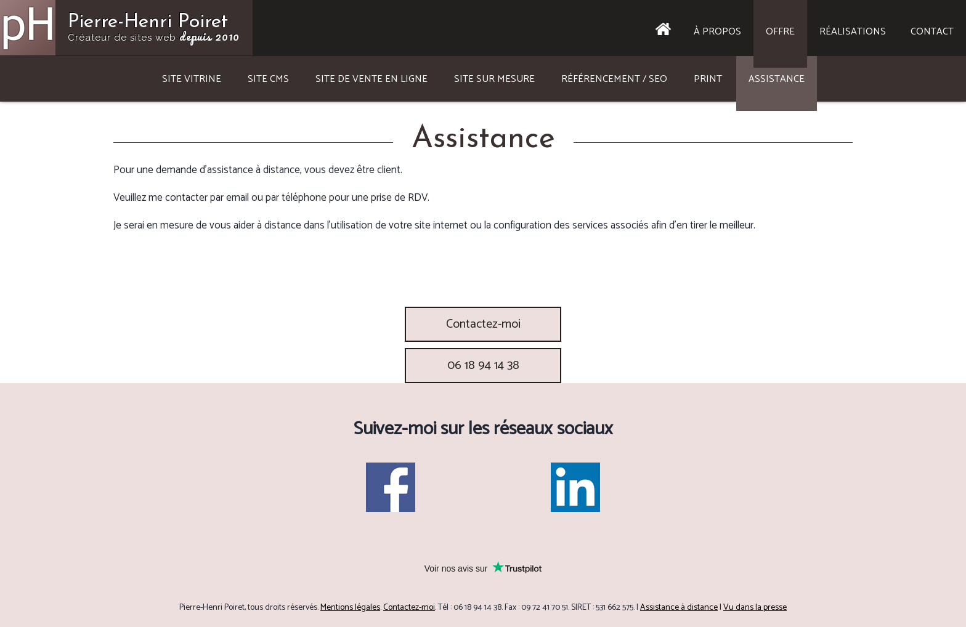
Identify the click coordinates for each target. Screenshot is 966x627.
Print (708, 79)
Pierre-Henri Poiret (154, 29)
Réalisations (852, 31)
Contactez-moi (483, 324)
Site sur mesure (494, 79)
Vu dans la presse (755, 608)
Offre (780, 31)
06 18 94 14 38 (483, 365)
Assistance (777, 79)
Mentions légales (350, 608)
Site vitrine (191, 79)
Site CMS (268, 79)
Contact (932, 31)
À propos (717, 31)
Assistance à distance (679, 608)
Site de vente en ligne (371, 79)
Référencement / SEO (614, 79)
